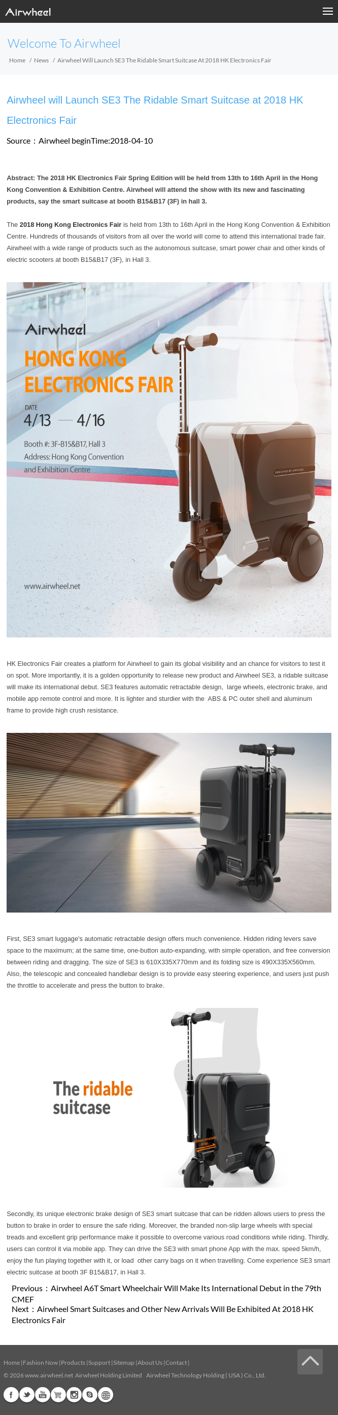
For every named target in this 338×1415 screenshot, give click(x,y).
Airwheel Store (58, 1394)
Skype (89, 1394)
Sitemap (123, 1362)
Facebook (11, 1394)
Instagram (74, 1394)
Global (105, 1394)
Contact (176, 1362)
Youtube (42, 1394)
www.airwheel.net (49, 1375)
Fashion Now (40, 1362)
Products (73, 1362)
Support (99, 1362)
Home (17, 60)
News (41, 60)
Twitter (27, 1394)
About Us (150, 1362)
